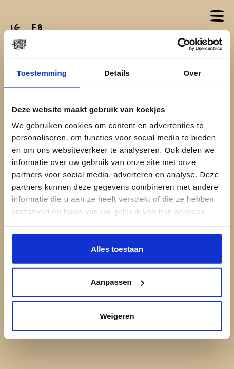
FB (37, 27)
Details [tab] (117, 72)
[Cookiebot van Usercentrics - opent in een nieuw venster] (177, 44)
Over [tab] (192, 72)
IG (15, 27)
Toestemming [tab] (42, 72)
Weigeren (117, 315)
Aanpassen (117, 282)
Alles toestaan (117, 248)
